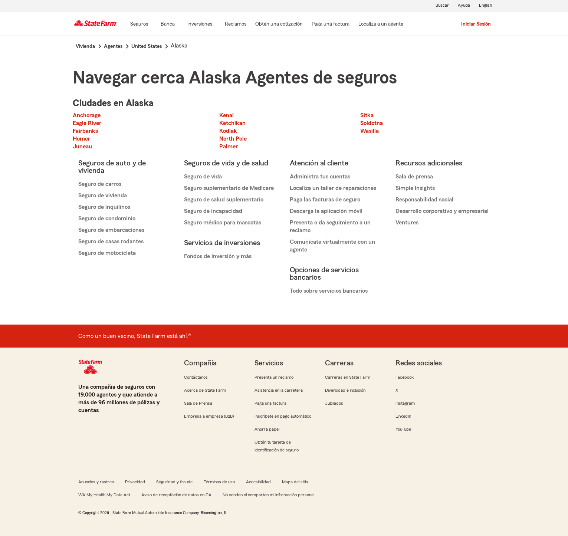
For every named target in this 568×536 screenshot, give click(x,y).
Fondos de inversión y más (218, 256)
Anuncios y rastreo (96, 482)
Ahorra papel (267, 429)
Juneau (82, 146)
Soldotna (371, 123)
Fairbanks (85, 131)
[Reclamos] (235, 24)
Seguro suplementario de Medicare (229, 188)
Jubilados (334, 403)
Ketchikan (232, 123)
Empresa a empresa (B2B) (209, 416)
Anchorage (87, 115)
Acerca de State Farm (205, 390)
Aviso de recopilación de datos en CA (176, 495)
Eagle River (87, 123)
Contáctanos (196, 377)
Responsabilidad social (424, 200)
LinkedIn (403, 416)
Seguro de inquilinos (104, 207)
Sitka (367, 115)
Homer (81, 139)
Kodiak (228, 131)
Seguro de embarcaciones (111, 230)
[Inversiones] (200, 24)
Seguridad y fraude (174, 482)
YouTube (403, 429)
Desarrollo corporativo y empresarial (442, 211)
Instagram (405, 403)
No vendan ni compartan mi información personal (268, 495)
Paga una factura (270, 403)
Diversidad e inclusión (345, 390)
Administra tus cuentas (320, 177)
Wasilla (369, 131)
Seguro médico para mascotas (222, 223)
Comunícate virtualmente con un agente (332, 246)
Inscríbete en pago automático (283, 416)
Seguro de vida (203, 177)
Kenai (226, 115)
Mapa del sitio (295, 482)
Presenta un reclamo (274, 377)
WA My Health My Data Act (104, 495)
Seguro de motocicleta (107, 253)
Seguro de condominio (106, 218)
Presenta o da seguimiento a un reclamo (330, 226)
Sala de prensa (414, 177)
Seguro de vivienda (102, 195)
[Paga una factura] (330, 24)
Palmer (228, 146)
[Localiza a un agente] (381, 24)
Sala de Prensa (198, 403)
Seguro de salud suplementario (223, 200)
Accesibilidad (258, 482)
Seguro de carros (99, 184)
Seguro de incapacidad (213, 211)
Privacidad (135, 482)
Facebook (404, 377)
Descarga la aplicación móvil (326, 211)
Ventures (406, 223)
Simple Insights (415, 188)
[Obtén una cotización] (279, 24)
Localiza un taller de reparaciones (333, 188)
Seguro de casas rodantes (111, 241)
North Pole (233, 139)
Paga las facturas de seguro (325, 200)
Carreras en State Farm (347, 377)
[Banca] (167, 24)
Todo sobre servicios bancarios (329, 291)
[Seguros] (139, 24)
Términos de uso (219, 482)
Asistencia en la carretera (279, 390)
